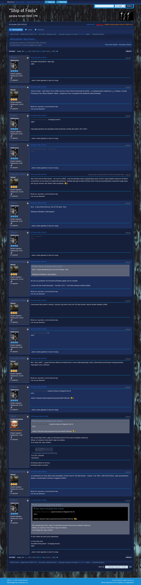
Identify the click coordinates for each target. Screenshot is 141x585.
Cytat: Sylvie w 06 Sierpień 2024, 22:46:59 (47, 505)
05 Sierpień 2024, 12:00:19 (38, 87)
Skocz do (101, 567)
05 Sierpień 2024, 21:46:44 (38, 203)
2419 (48, 51)
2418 (43, 51)
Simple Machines (23, 580)
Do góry (12, 557)
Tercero (14, 57)
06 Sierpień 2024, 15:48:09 (38, 329)
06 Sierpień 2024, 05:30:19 (38, 261)
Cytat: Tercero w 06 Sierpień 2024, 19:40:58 (48, 421)
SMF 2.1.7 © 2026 (12, 580)
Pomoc (114, 580)
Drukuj (128, 51)
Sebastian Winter (18, 87)
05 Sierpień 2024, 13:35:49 (38, 115)
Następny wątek (125, 44)
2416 (34, 51)
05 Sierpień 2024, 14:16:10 (38, 145)
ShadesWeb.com (23, 582)
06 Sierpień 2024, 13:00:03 (38, 300)
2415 (29, 51)
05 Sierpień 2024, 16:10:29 (38, 174)
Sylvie (88, 34)
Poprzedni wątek (111, 44)
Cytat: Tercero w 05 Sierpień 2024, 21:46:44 (48, 266)
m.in (113, 91)
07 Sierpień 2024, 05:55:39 (38, 471)
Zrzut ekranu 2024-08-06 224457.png (44, 453)
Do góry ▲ (131, 580)
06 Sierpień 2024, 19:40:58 (38, 387)
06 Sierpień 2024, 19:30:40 (38, 358)
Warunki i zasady (122, 580)
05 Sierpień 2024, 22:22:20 (38, 232)
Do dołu (12, 51)
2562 (54, 51)
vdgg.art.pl (99, 24)
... (27, 51)
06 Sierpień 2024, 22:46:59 (40, 416)
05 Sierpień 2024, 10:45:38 (38, 57)
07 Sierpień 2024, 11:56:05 (38, 500)
